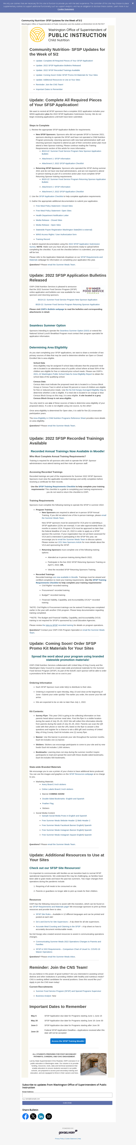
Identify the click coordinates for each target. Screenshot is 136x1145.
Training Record (43, 239)
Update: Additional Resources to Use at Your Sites (58, 80)
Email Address (28, 1092)
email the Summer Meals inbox (61, 957)
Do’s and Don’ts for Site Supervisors (52, 922)
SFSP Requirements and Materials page (51, 906)
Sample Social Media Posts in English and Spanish (64, 816)
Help (79, 1138)
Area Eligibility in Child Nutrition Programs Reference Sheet (59, 418)
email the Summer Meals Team (61, 264)
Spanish (88, 825)
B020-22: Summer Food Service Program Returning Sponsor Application (68, 304)
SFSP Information (56, 158)
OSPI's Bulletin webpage (52, 309)
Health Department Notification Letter (52, 215)
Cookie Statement (66, 9)
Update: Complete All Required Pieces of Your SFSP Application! (64, 61)
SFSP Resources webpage (81, 774)
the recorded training (57, 625)
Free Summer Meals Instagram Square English (62, 835)
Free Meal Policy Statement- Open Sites (53, 210)
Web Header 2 (83, 820)
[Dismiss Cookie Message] (132, 2)
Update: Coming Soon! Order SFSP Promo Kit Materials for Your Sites (67, 75)
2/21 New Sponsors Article (70, 542)
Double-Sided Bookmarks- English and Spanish (63, 799)
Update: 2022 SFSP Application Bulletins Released (58, 65)
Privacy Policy (59, 1138)
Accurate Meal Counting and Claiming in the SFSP (58, 926)
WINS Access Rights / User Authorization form (56, 234)
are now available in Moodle (65, 577)
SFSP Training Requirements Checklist (57, 486)
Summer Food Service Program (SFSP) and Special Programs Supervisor (68, 991)
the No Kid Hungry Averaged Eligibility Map (85, 390)
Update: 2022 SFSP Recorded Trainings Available (58, 70)
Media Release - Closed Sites (49, 220)
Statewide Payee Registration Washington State (64, 230)
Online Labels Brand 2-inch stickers (57, 789)
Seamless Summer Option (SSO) (74, 330)
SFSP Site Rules (43, 914)
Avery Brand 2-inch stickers (54, 784)
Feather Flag (48, 803)
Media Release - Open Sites (48, 225)
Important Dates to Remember (49, 89)
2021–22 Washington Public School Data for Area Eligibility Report (62, 374)
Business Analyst (43, 996)
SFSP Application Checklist (51, 196)
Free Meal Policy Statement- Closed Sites (54, 206)
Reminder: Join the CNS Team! (49, 84)
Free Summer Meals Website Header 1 (59, 820)
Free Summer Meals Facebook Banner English (62, 825)
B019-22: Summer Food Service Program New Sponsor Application (67, 300)
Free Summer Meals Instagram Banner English (62, 830)
